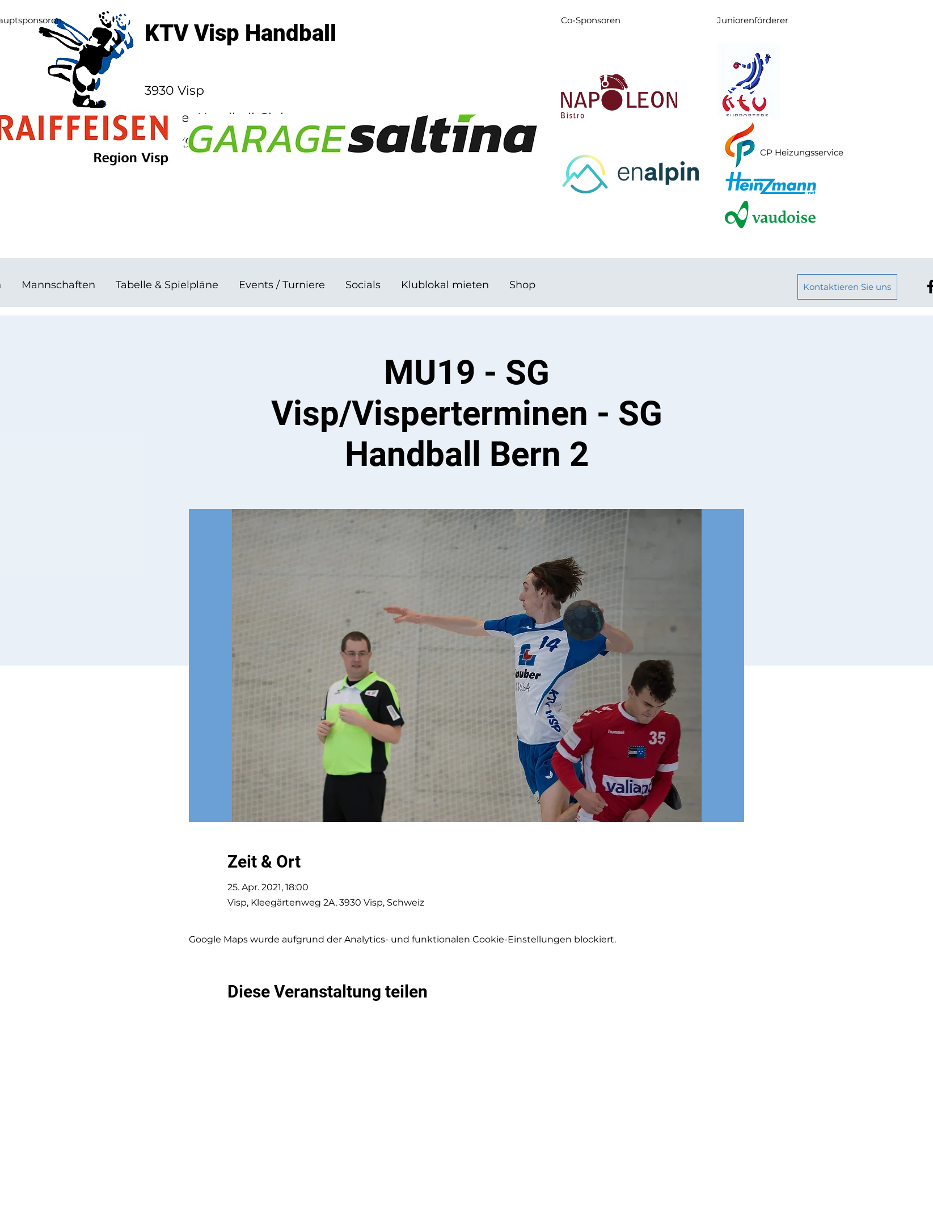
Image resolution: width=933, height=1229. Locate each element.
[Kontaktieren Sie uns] (847, 287)
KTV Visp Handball (240, 33)
